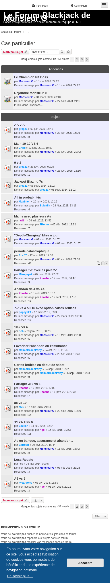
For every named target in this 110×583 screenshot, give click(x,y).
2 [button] (77, 59)
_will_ (22, 220)
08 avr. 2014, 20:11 (59, 486)
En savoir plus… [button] (20, 576)
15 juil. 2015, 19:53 (59, 429)
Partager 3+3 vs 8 (27, 384)
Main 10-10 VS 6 (26, 143)
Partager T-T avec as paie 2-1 (36, 270)
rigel (42, 429)
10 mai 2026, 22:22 (68, 85)
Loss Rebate (23, 459)
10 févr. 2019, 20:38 (69, 335)
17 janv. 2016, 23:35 (64, 392)
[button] (87, 59)
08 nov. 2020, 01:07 (69, 243)
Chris (22, 147)
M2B (21, 406)
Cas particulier (18, 43)
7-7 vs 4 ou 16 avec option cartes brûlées (45, 308)
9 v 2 (17, 162)
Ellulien (23, 425)
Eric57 (23, 255)
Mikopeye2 (25, 274)
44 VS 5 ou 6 (23, 421)
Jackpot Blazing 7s (28, 181)
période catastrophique (31, 251)
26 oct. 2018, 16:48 (68, 354)
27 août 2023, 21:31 (69, 101)
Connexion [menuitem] (78, 5)
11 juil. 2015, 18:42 (68, 448)
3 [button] (82, 59)
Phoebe (44, 278)
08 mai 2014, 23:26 (68, 467)
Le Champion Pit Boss (31, 77)
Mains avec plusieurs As (32, 216)
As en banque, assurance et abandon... (43, 440)
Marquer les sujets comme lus (38, 59)
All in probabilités (27, 197)
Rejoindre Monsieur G (30, 93)
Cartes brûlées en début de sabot (39, 365)
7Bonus (44, 224)
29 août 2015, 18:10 (69, 410)
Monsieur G (26, 81)
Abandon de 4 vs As (29, 289)
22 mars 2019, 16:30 (69, 316)
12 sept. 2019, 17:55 (64, 297)
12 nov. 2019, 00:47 (63, 278)
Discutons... (36, 105)
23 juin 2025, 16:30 (68, 132)
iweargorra (25, 482)
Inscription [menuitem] (40, 5)
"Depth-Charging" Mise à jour (36, 235)
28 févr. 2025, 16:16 (69, 170)
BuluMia (45, 205)
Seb (21, 331)
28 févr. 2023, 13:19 (64, 205)
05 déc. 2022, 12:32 (64, 224)
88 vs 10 (20, 403)
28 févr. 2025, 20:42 (69, 151)
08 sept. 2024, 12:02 (63, 189)
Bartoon (24, 444)
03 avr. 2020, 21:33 (68, 259)
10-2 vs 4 (21, 327)
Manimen (24, 201)
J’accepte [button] (85, 563)
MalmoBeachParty (30, 350)
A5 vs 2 (19, 478)
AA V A (19, 124)
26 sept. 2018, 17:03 (78, 373)
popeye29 (25, 312)
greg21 (23, 128)
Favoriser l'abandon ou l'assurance (40, 346)
